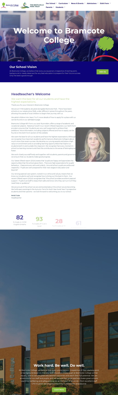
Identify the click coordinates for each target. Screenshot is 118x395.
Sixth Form (104, 3)
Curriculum (63, 3)
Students (59, 7)
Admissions (92, 3)
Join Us (102, 72)
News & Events (77, 3)
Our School (50, 3)
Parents (49, 7)
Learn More (59, 390)
